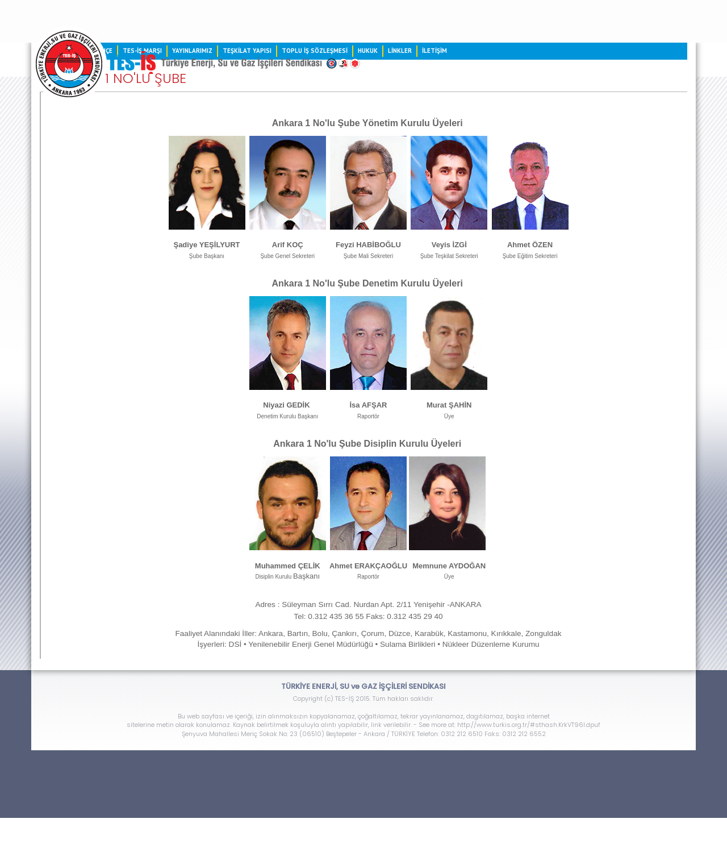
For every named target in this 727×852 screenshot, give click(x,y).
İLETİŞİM (434, 51)
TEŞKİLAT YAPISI (247, 51)
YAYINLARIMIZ (192, 51)
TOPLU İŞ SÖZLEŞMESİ (315, 51)
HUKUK (368, 51)
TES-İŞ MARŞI (142, 51)
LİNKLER (400, 51)
